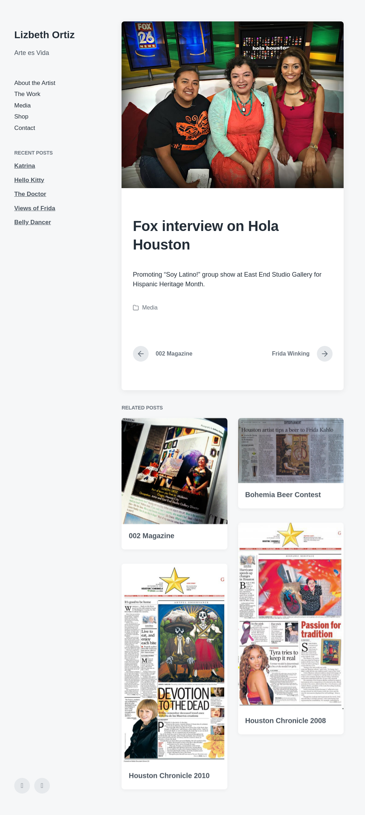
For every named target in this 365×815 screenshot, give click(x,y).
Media (22, 105)
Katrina (24, 165)
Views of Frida (34, 208)
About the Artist (34, 83)
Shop (21, 116)
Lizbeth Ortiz (44, 34)
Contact (24, 128)
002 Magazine (151, 556)
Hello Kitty (29, 180)
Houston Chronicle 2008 (285, 741)
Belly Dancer (32, 222)
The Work (27, 94)
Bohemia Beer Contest (283, 515)
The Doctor (30, 194)
